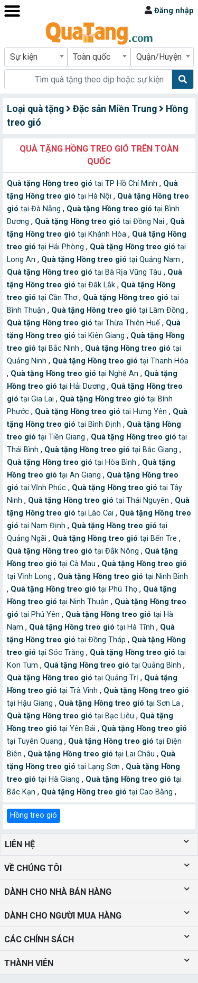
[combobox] (36, 57)
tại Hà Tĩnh (92, 627)
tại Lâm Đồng (118, 310)
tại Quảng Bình (113, 665)
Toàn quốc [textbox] (91, 57)
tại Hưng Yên (102, 411)
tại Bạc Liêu (71, 715)
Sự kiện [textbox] (23, 57)
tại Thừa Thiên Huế (84, 323)
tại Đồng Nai (100, 221)
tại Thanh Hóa (120, 361)
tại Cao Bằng (108, 792)
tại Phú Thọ (75, 589)
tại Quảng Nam (111, 259)
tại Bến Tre (115, 538)
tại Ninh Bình (123, 576)
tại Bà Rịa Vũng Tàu (85, 272)
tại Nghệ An (75, 373)
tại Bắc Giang (112, 449)
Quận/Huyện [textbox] (159, 57)
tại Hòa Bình (72, 462)
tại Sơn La (120, 703)
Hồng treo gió (33, 815)
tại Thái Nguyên (99, 500)
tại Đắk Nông (74, 551)
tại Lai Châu (92, 754)
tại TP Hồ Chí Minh (83, 183)
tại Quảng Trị (73, 677)
